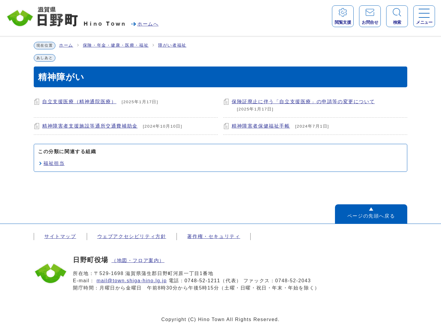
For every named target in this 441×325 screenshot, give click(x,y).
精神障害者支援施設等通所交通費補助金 (90, 125)
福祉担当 (53, 163)
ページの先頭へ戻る (371, 215)
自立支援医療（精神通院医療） (79, 101)
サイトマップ (60, 236)
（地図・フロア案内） (137, 260)
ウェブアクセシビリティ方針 (131, 236)
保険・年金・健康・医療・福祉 (116, 45)
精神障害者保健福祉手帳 (261, 125)
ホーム (66, 45)
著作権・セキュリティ (213, 236)
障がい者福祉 (172, 45)
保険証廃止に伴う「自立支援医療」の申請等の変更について (303, 101)
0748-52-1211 (202, 280)
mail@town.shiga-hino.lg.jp (132, 280)
